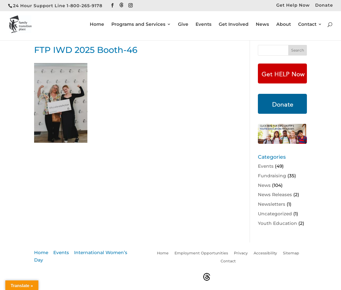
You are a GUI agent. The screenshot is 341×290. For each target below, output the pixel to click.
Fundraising (272, 175)
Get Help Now (293, 5)
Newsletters (271, 204)
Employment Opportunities (201, 253)
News (262, 24)
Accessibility (265, 253)
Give (183, 24)
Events (204, 24)
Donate (324, 5)
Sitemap (291, 253)
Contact (307, 24)
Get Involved (234, 24)
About (283, 24)
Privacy (241, 253)
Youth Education (277, 223)
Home (97, 24)
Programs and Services (138, 24)
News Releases (275, 194)
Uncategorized (275, 213)
